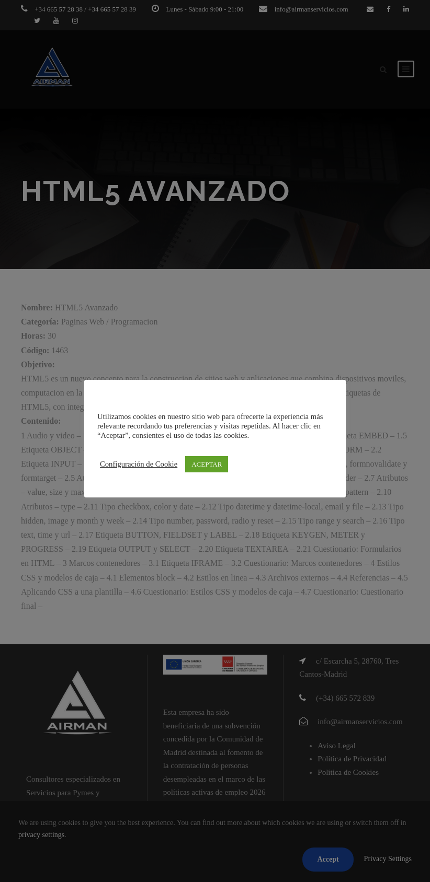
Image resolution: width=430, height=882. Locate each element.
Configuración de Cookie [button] (138, 464)
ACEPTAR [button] (206, 464)
